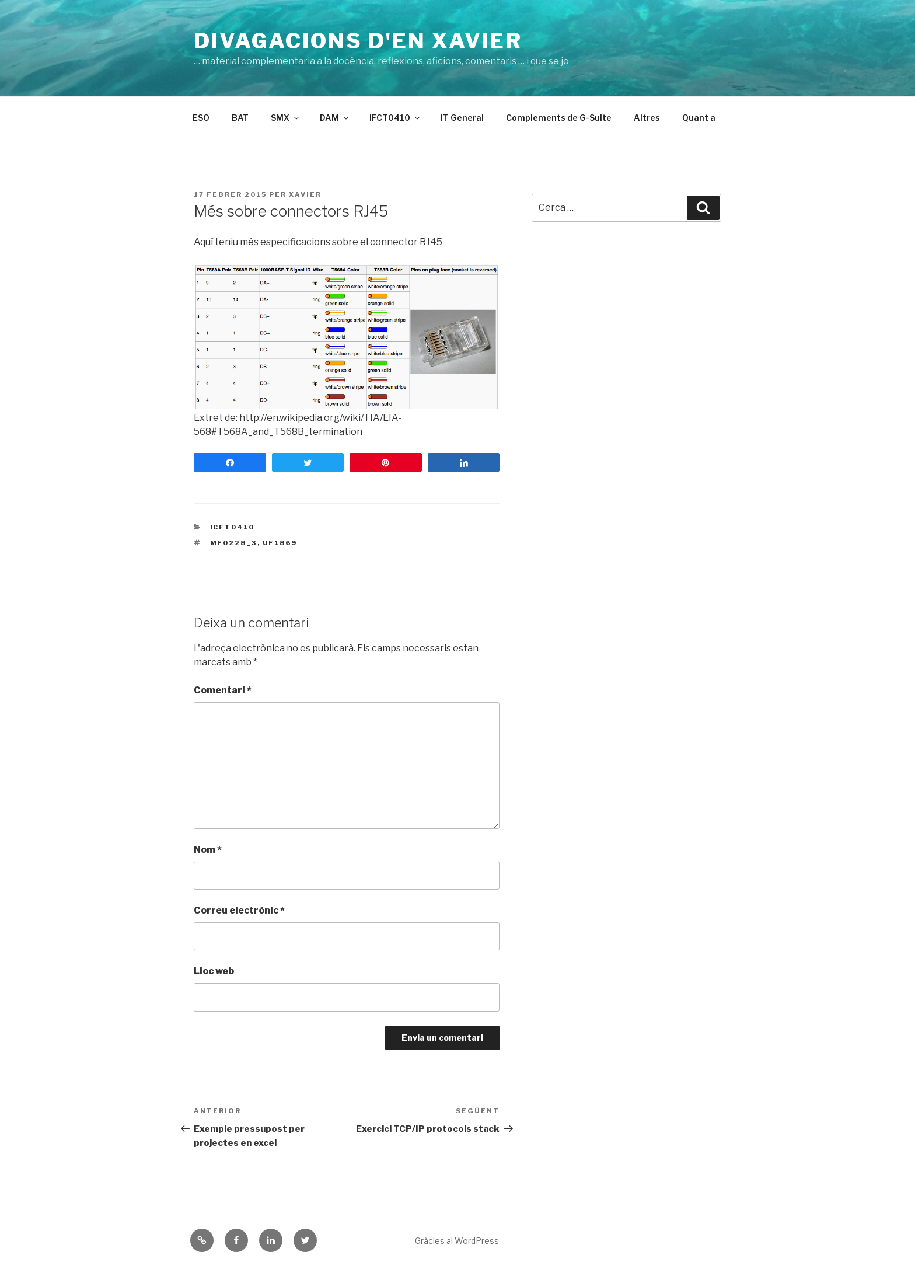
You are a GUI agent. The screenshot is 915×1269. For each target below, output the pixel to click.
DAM (335, 118)
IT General (462, 118)
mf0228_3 (233, 543)
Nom (208, 849)
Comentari (223, 690)
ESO (201, 118)
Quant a (698, 118)
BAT (240, 118)
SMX (286, 118)
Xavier (305, 194)
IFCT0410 (395, 118)
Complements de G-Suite (559, 118)
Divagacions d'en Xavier (358, 41)
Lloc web (214, 971)
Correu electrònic (239, 910)
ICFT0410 (232, 527)
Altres (647, 118)
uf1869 (280, 543)
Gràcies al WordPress (457, 1241)
